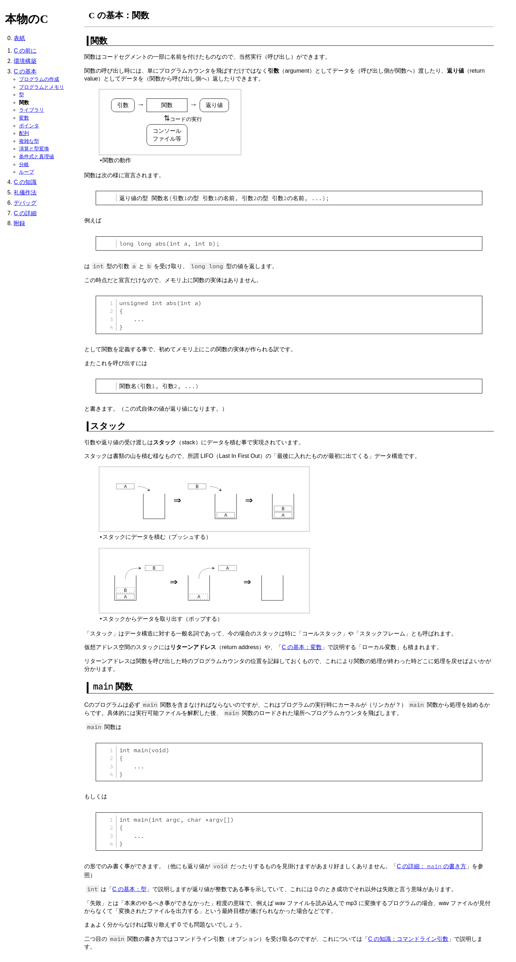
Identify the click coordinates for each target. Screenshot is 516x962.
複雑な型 (29, 141)
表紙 (19, 38)
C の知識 (25, 182)
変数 (24, 118)
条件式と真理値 (36, 156)
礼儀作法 (25, 192)
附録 (19, 223)
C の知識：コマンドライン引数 (408, 939)
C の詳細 (25, 213)
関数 (24, 102)
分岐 (24, 164)
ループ (26, 172)
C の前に (25, 51)
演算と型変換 (34, 148)
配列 (24, 133)
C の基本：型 (129, 889)
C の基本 (25, 71)
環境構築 (25, 61)
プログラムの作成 (39, 79)
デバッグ (25, 203)
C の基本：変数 (302, 647)
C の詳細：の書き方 (431, 866)
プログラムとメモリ (41, 87)
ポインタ (29, 126)
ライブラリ (31, 110)
